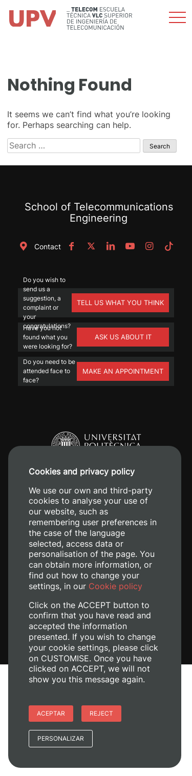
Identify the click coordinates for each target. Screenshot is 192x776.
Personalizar (60, 738)
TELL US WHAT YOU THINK (120, 302)
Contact (38, 246)
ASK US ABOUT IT (123, 337)
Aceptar (51, 713)
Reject (101, 713)
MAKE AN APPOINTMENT (122, 371)
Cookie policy (115, 586)
